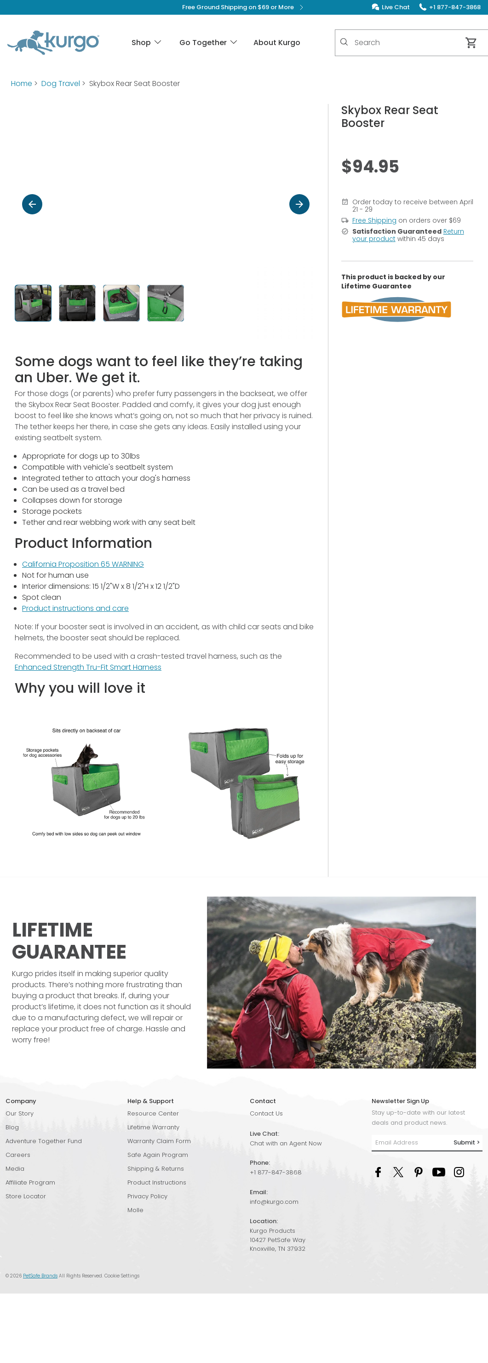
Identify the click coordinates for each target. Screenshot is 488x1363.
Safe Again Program (157, 1154)
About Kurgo (276, 42)
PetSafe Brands (40, 1275)
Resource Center (153, 1113)
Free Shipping (374, 220)
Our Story (20, 1113)
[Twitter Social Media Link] (398, 1172)
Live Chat (396, 7)
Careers (18, 1154)
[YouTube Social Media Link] (438, 1172)
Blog (12, 1127)
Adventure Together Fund (44, 1141)
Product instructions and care (75, 608)
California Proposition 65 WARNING (83, 564)
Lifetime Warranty (153, 1127)
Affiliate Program (30, 1182)
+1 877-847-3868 (276, 1172)
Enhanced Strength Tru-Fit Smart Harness (88, 667)
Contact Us (266, 1113)
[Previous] (32, 204)
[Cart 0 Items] (471, 43)
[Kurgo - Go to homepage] (53, 42)
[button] (166, 303)
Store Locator (26, 1196)
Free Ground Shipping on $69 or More (244, 7)
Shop (147, 42)
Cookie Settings (121, 1275)
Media (15, 1168)
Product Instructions (156, 1182)
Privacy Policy (147, 1196)
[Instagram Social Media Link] (459, 1172)
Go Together (209, 42)
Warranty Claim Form (159, 1141)
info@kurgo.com (274, 1201)
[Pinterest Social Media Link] (418, 1172)
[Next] (299, 204)
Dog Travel (60, 83)
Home (21, 83)
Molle (135, 1210)
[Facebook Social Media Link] (378, 1172)
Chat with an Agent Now (286, 1143)
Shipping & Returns (155, 1168)
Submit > (467, 1142)
